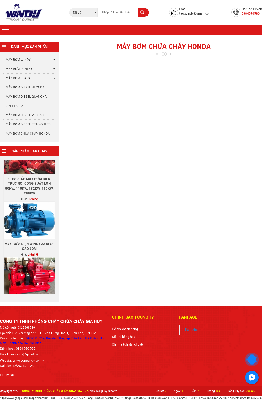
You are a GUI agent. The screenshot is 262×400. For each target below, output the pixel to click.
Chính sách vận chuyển (128, 344)
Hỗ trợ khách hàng (125, 329)
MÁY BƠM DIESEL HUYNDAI (25, 87)
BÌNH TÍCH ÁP (15, 105)
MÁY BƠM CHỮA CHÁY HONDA (28, 133)
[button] (5, 29)
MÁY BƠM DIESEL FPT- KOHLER (28, 124)
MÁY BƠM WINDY (30, 59)
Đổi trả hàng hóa (123, 337)
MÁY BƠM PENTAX (30, 69)
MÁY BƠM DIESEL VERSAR (25, 115)
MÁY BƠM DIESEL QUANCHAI (26, 96)
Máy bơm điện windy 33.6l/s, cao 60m (29, 247)
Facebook (194, 329)
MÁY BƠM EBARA (30, 78)
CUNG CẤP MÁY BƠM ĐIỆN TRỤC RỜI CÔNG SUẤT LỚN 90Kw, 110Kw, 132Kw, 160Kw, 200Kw (29, 187)
